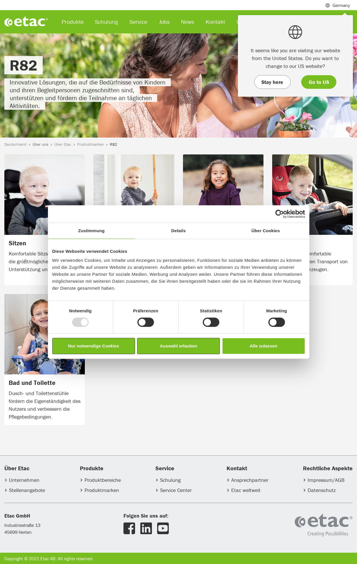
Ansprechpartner (249, 480)
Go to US (319, 82)
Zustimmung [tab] (91, 230)
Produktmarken (90, 144)
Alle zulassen (263, 345)
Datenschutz (322, 490)
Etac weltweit (246, 490)
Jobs (164, 21)
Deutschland (15, 144)
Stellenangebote (27, 490)
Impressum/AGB (326, 480)
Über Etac (62, 144)
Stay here (272, 82)
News (187, 21)
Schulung (170, 480)
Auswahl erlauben (178, 345)
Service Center (176, 490)
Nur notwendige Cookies (93, 345)
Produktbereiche (103, 480)
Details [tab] (178, 230)
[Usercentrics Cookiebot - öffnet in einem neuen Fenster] (279, 214)
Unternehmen (24, 480)
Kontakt (215, 21)
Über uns (41, 144)
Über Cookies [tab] (266, 230)
